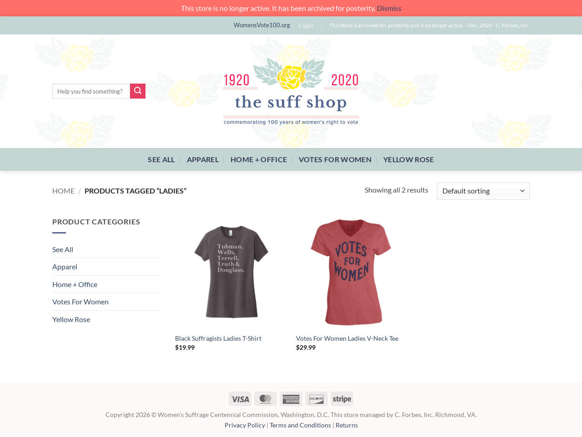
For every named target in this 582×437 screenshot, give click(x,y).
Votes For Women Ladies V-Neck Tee (347, 338)
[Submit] (138, 91)
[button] (306, 25)
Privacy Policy (245, 425)
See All (161, 159)
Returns (347, 425)
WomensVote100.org (262, 25)
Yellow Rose (408, 159)
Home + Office (259, 159)
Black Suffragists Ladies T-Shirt (218, 338)
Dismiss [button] (389, 8)
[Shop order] (483, 191)
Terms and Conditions (300, 425)
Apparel (203, 159)
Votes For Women (335, 159)
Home (63, 190)
